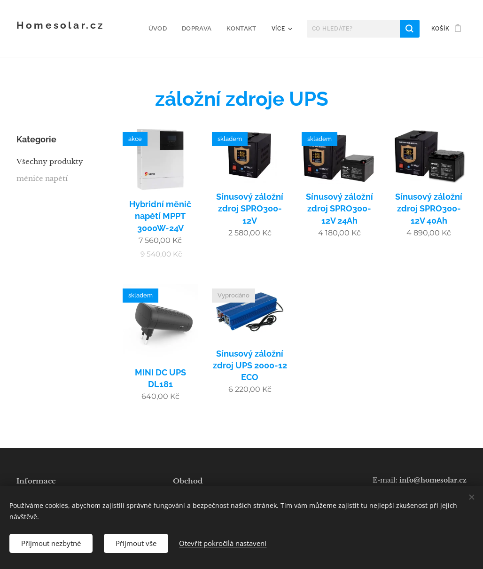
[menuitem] (164, 28)
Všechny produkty (49, 161)
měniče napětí (42, 178)
